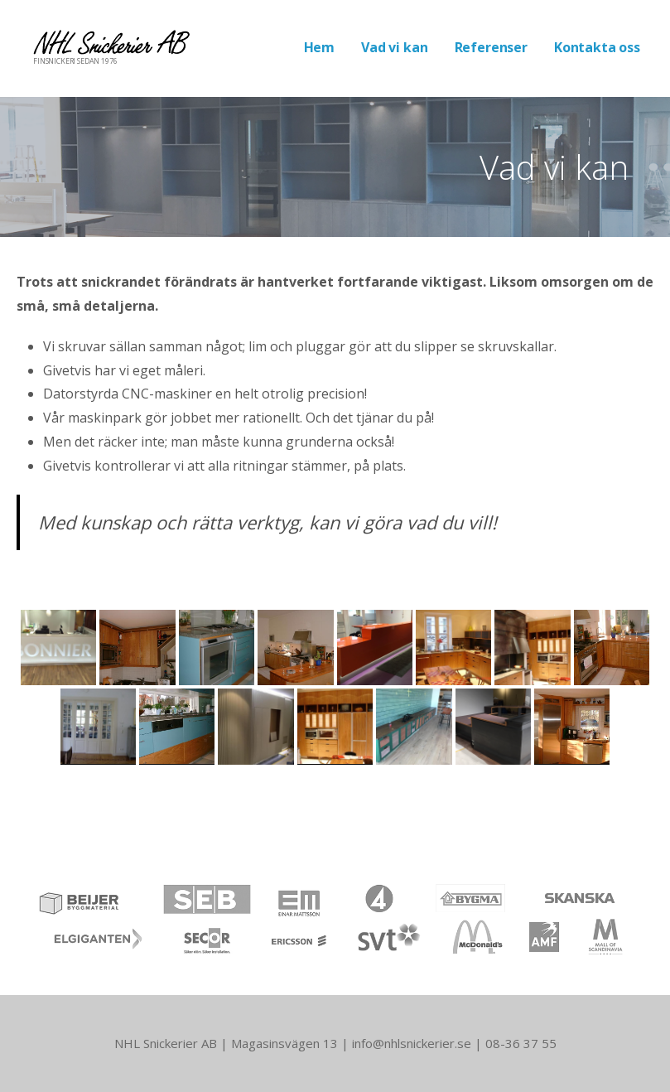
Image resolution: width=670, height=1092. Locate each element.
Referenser (491, 47)
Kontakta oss (597, 47)
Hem (319, 47)
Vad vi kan (394, 47)
